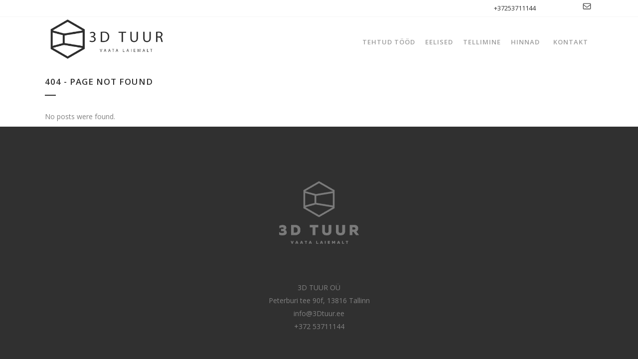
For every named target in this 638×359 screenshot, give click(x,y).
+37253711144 (515, 7)
